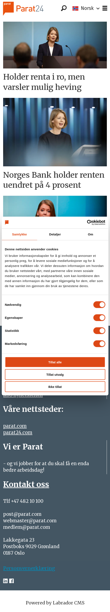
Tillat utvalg (55, 374)
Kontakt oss (26, 484)
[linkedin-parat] (5, 581)
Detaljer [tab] (55, 234)
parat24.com (17, 432)
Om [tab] (90, 234)
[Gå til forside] (30, 8)
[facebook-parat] (11, 581)
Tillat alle (55, 362)
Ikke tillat (55, 387)
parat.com (15, 426)
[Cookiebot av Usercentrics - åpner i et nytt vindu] (87, 222)
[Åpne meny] (105, 8)
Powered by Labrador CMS (55, 603)
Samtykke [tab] (19, 234)
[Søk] (64, 8)
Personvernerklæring (29, 568)
